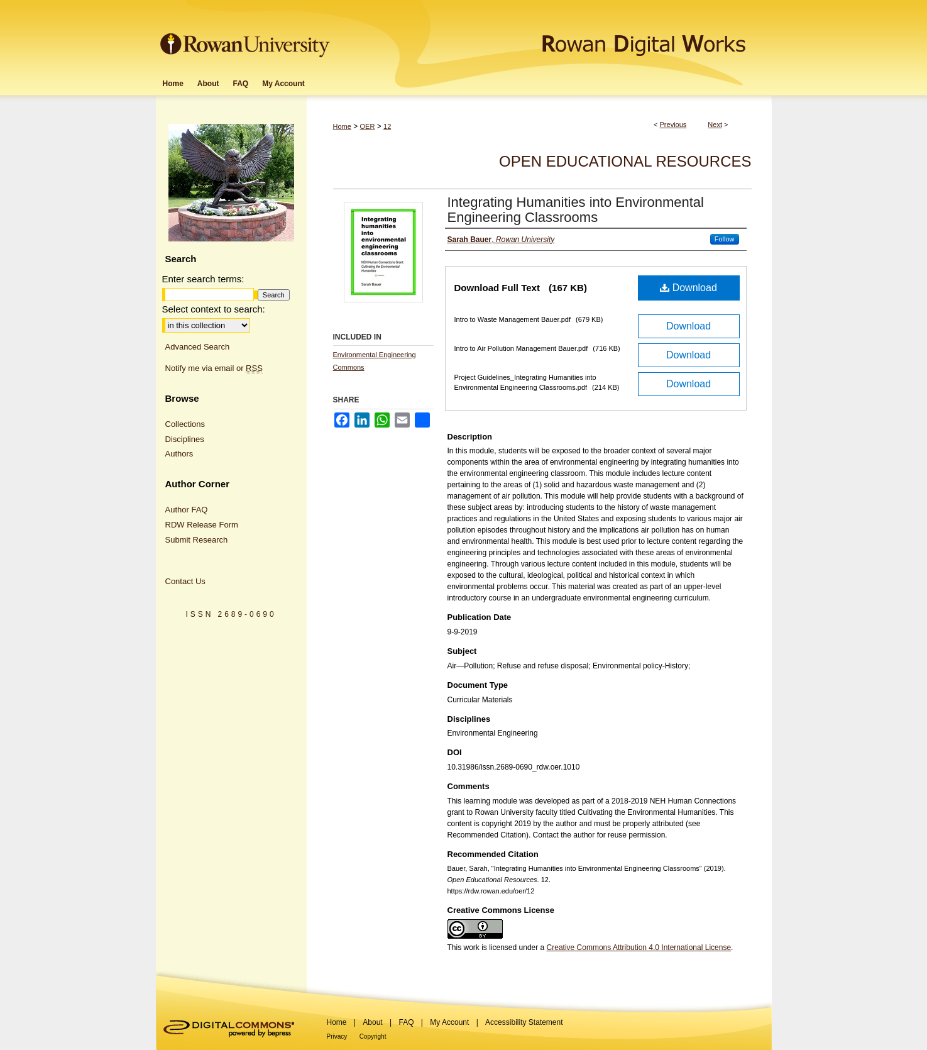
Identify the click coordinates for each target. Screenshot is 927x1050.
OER (367, 126)
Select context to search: (213, 309)
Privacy (337, 1036)
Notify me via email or (214, 368)
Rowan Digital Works (552, 35)
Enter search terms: (203, 279)
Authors (179, 453)
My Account (449, 1022)
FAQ (406, 1022)
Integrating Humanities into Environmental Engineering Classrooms (575, 209)
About (372, 1022)
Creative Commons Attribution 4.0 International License (639, 947)
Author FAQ (186, 509)
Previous (673, 124)
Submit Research (196, 539)
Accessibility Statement (523, 1022)
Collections (185, 424)
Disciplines (184, 439)
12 (387, 126)
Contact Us (185, 581)
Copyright (373, 1036)
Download (688, 287)
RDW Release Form (201, 524)
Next (715, 124)
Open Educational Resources (625, 161)
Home (342, 126)
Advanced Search (197, 346)
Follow (725, 239)
